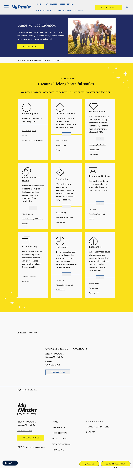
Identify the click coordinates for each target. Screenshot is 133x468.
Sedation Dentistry (29, 276)
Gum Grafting (60, 222)
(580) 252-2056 (58, 60)
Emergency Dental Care (97, 145)
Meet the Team (67, 4)
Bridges (91, 219)
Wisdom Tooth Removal (64, 285)
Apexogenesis (94, 293)
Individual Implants (29, 131)
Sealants (25, 224)
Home (38, 4)
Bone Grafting (61, 213)
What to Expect (43, 10)
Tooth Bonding (61, 145)
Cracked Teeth (94, 150)
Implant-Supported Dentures (32, 140)
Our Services (50, 4)
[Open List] (66, 134)
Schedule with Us (109, 7)
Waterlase (25, 281)
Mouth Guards (27, 214)
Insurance (80, 10)
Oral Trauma (93, 154)
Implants (25, 135)
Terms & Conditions (97, 427)
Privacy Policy (94, 421)
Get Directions (58, 372)
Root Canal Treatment (97, 214)
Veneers (58, 150)
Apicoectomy (94, 288)
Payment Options (62, 10)
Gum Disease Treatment (64, 217)
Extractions (60, 280)
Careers (90, 432)
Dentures (92, 209)
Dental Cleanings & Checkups (32, 219)
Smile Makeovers (62, 140)
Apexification (94, 283)
